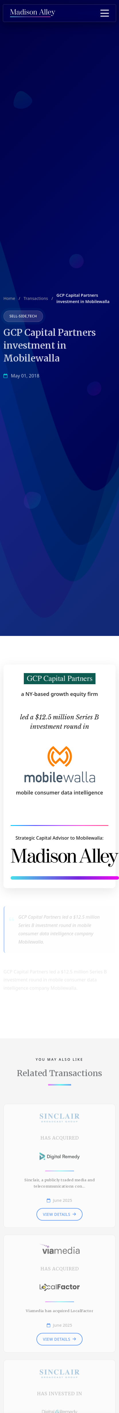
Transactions (36, 300)
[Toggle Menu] (104, 13)
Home (9, 300)
